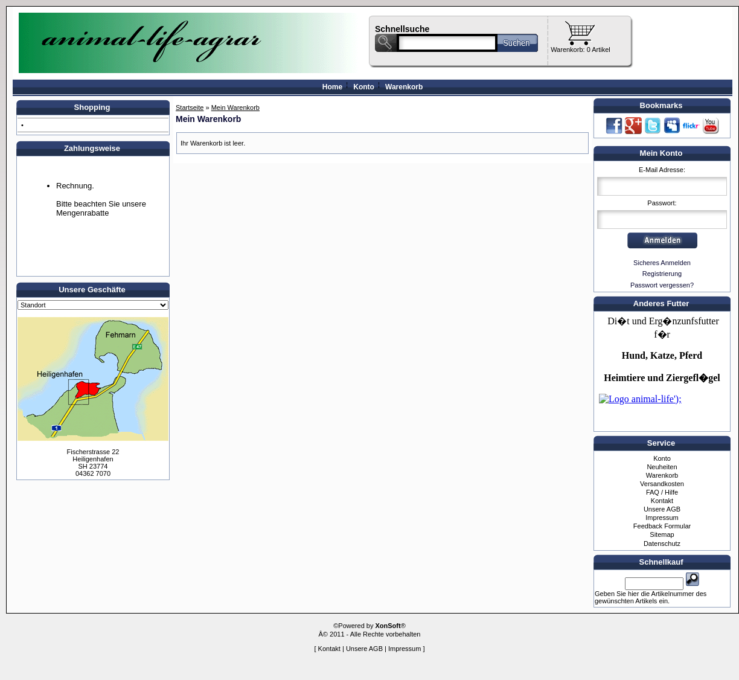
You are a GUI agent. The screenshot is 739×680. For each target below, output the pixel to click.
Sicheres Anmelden (662, 262)
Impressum (661, 517)
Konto (363, 87)
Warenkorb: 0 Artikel (580, 49)
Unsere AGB (662, 509)
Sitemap (662, 534)
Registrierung (662, 273)
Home (332, 87)
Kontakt (662, 500)
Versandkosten (662, 483)
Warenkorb (404, 87)
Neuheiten (662, 466)
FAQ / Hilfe (662, 492)
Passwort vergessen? (662, 285)
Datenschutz (662, 543)
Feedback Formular (662, 526)
